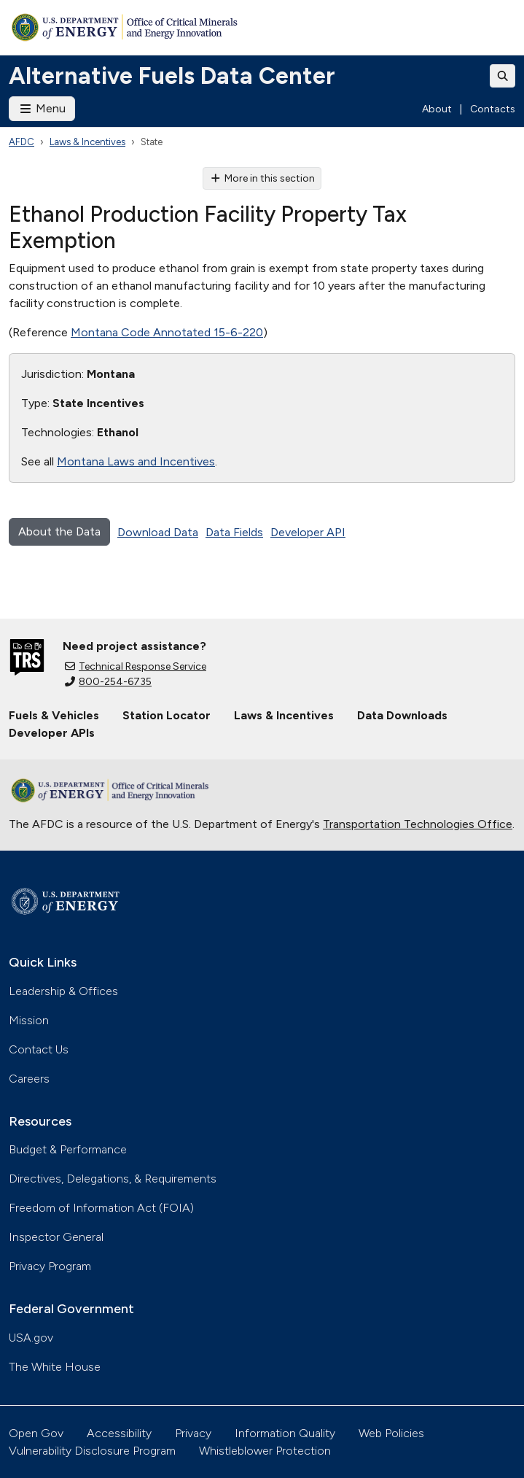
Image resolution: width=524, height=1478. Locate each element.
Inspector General (56, 1237)
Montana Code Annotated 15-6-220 (167, 332)
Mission (29, 1020)
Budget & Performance (68, 1149)
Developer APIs (52, 733)
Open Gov (36, 1433)
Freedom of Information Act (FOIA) (101, 1208)
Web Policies (391, 1433)
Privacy (193, 1433)
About (437, 109)
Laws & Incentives (87, 141)
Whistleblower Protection (265, 1451)
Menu (42, 108)
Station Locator (166, 715)
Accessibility (119, 1433)
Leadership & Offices (63, 991)
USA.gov (31, 1337)
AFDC (21, 141)
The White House (55, 1367)
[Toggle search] (503, 76)
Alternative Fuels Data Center (172, 76)
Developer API (307, 532)
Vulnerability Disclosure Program (92, 1451)
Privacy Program (50, 1266)
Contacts (492, 109)
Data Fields (234, 532)
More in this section (262, 178)
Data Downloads (402, 715)
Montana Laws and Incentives (136, 461)
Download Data (157, 532)
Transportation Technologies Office (417, 824)
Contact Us (39, 1049)
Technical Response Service (135, 666)
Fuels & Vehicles (54, 715)
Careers (29, 1079)
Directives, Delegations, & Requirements (112, 1178)
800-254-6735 (108, 682)
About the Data (59, 531)
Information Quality (285, 1433)
